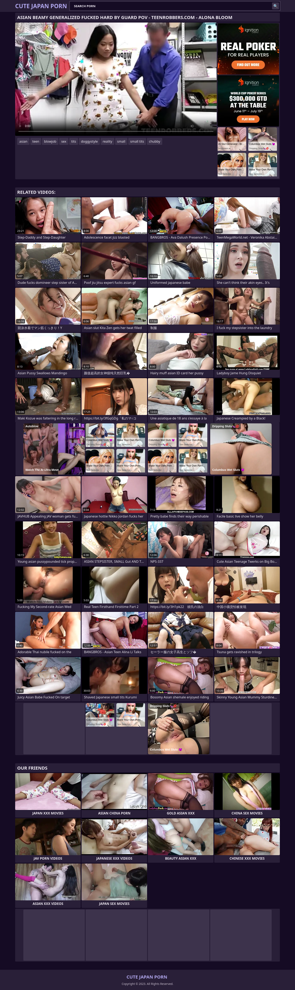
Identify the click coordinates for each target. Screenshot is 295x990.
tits (73, 141)
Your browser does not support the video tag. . (116, 79)
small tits (137, 141)
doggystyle (89, 141)
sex (63, 141)
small (121, 141)
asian (23, 141)
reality (107, 141)
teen (35, 141)
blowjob (50, 141)
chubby (154, 141)
